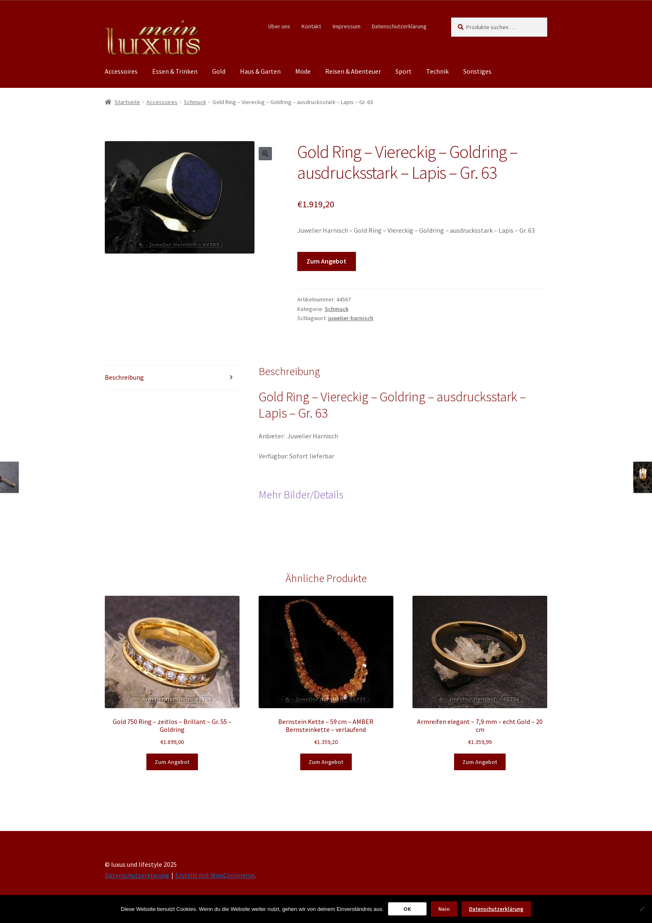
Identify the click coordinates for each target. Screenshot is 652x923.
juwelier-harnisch (350, 318)
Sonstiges (477, 71)
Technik (437, 71)
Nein (443, 909)
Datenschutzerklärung (399, 26)
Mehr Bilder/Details (301, 494)
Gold (218, 71)
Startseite (127, 102)
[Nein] (641, 909)
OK (407, 909)
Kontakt (311, 26)
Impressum (347, 26)
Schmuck (195, 102)
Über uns (279, 26)
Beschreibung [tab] (124, 377)
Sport (403, 71)
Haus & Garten (260, 71)
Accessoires (121, 71)
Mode (303, 71)
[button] (265, 153)
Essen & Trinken (175, 71)
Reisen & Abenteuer (353, 71)
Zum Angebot (326, 261)
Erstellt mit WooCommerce (214, 875)
